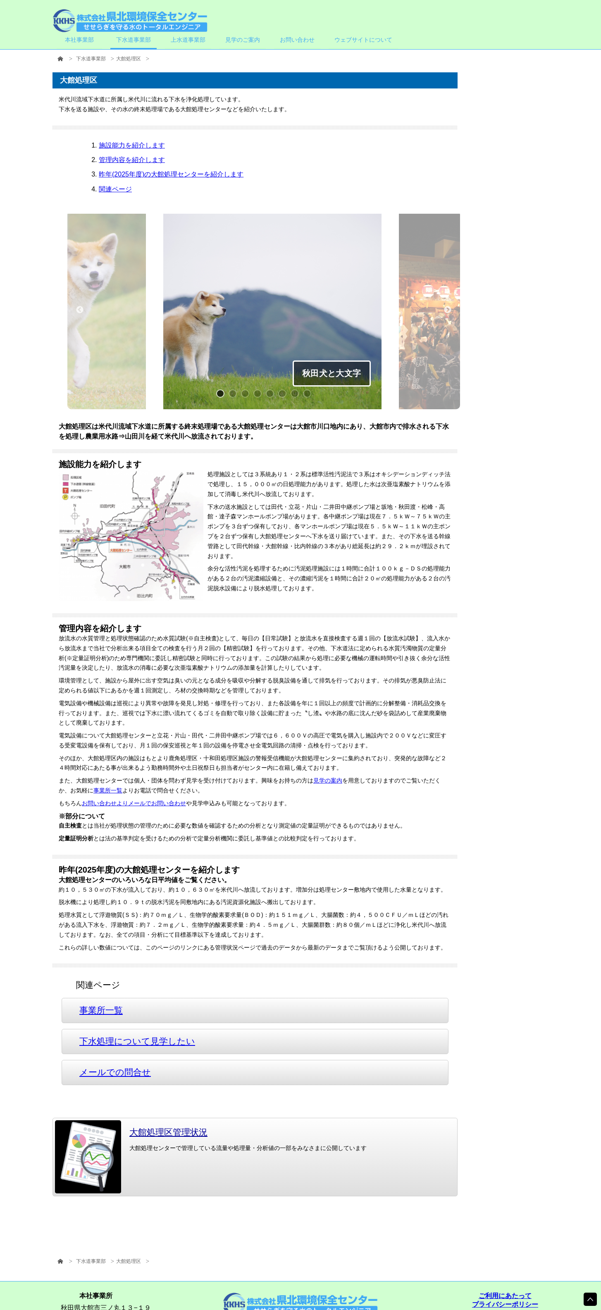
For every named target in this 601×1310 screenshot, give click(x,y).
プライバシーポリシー (505, 1304)
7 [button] (297, 395)
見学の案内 (327, 781)
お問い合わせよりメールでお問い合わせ (134, 803)
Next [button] (448, 310)
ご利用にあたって (505, 1295)
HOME (60, 59)
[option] (272, 313)
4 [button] (259, 395)
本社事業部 (79, 39)
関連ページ (115, 189)
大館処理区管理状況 (151, 1132)
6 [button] (284, 395)
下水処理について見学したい (137, 1041)
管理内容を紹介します (132, 159)
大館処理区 (128, 59)
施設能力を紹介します (132, 145)
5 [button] (272, 395)
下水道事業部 (91, 59)
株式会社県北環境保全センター (129, 20)
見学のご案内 (242, 39)
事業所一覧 (107, 790)
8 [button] (309, 395)
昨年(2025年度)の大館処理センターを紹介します (171, 174)
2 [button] (235, 395)
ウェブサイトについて (363, 39)
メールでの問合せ (115, 1072)
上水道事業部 (188, 39)
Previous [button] (80, 310)
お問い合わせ (297, 39)
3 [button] (247, 395)
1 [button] (222, 395)
